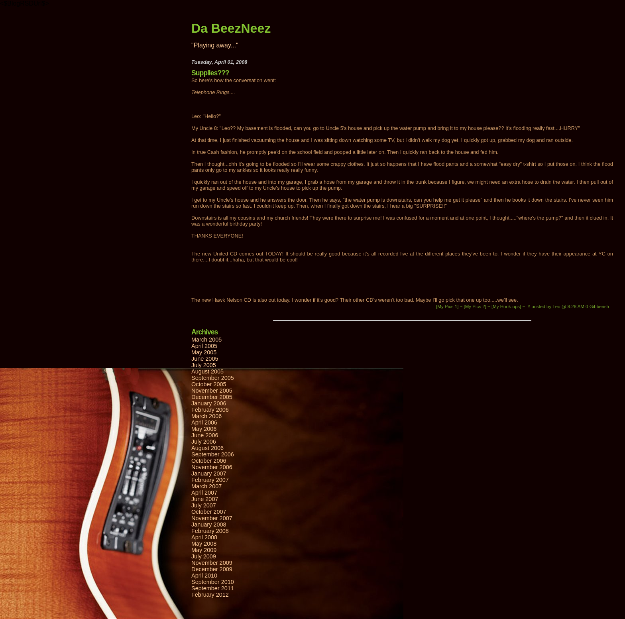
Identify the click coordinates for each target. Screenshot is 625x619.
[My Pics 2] (476, 306)
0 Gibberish (597, 306)
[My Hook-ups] (506, 306)
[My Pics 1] (448, 306)
